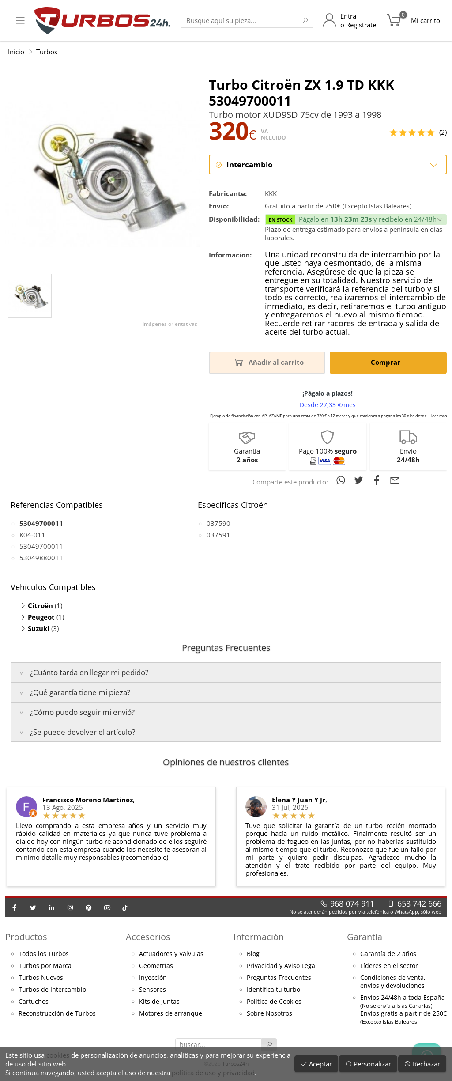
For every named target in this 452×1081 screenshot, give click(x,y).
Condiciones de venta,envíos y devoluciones (393, 982)
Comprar (387, 362)
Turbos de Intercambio (52, 990)
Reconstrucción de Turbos (57, 1013)
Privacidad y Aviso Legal (282, 966)
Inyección (153, 978)
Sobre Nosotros (269, 1013)
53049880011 (41, 557)
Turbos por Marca (45, 966)
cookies (57, 1055)
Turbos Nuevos (41, 978)
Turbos (46, 51)
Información (259, 937)
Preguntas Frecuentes (279, 978)
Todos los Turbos (44, 954)
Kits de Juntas (159, 1001)
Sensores (152, 990)
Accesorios (148, 937)
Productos (26, 937)
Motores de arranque (170, 1013)
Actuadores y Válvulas (171, 954)
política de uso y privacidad (213, 1072)
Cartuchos (34, 1001)
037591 (218, 534)
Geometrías (156, 966)
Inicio (16, 51)
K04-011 (32, 534)
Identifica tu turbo (273, 990)
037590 (218, 523)
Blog (253, 954)
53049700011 (41, 546)
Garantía (364, 937)
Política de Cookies (274, 1001)
